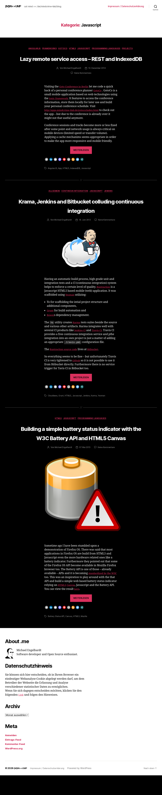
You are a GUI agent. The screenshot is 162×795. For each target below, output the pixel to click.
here (93, 609)
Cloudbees (53, 405)
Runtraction (104, 297)
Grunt (50, 320)
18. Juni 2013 (85, 230)
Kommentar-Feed (16, 763)
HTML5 (72, 49)
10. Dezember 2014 (97, 78)
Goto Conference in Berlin (75, 96)
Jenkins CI (87, 340)
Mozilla (85, 636)
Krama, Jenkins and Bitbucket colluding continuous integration (81, 215)
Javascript (85, 49)
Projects (132, 49)
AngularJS (30, 49)
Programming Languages (109, 49)
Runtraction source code (65, 359)
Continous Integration (74, 201)
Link (21, 714)
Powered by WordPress (82, 787)
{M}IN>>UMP (14, 6)
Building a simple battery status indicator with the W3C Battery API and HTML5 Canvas (81, 448)
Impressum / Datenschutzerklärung (126, 6)
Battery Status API (56, 636)
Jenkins (111, 201)
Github (76, 370)
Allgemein (53, 201)
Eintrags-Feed (14, 759)
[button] (46, 169)
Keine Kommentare (83, 82)
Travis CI (105, 340)
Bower (51, 325)
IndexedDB (76, 178)
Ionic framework (67, 108)
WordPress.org (14, 767)
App (60, 178)
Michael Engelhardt (72, 78)
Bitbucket (96, 359)
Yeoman (70, 305)
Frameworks (47, 49)
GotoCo (61, 49)
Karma (77, 332)
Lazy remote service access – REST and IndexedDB (81, 63)
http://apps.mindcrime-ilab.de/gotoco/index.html (74, 120)
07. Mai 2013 (85, 467)
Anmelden (11, 754)
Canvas (84, 605)
